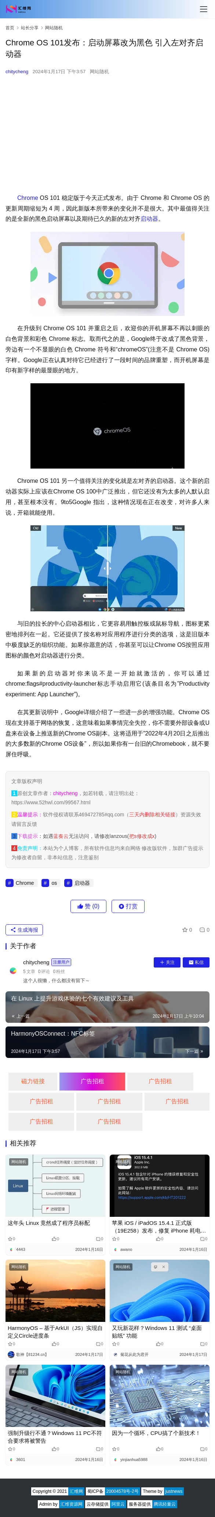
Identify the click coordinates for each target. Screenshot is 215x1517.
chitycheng (17, 71)
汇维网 (76, 1491)
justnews (174, 1491)
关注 (167, 962)
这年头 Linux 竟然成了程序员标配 (49, 1223)
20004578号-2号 (122, 1491)
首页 (10, 27)
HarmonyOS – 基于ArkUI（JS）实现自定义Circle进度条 (55, 1332)
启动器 (149, 219)
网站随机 (99, 71)
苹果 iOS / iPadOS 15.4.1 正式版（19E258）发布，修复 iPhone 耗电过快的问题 (159, 1227)
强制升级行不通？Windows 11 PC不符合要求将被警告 (55, 1437)
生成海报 (24, 930)
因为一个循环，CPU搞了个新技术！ (156, 1433)
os (54, 883)
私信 (196, 962)
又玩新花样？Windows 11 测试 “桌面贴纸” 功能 (157, 1332)
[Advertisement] (107, 134)
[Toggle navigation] (203, 9)
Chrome (27, 198)
